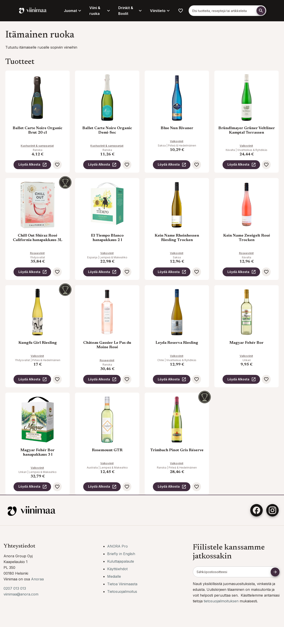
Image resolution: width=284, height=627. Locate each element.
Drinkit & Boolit (130, 11)
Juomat (73, 10)
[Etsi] (260, 10)
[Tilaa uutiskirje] (275, 572)
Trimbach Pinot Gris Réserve (176, 450)
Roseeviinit (37, 253)
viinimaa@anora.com (21, 594)
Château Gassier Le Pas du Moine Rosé (107, 345)
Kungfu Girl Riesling (37, 343)
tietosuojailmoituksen (222, 601)
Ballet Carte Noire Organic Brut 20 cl (37, 130)
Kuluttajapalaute (120, 561)
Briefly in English (121, 554)
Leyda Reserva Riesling (177, 343)
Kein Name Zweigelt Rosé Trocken (246, 238)
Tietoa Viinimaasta (122, 584)
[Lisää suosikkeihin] (57, 164)
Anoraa (37, 579)
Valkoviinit (176, 141)
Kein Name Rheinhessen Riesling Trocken (177, 238)
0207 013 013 (15, 588)
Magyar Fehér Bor (246, 343)
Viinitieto (160, 10)
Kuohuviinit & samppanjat (37, 145)
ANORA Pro (117, 546)
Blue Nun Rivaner (177, 128)
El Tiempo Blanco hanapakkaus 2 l (107, 238)
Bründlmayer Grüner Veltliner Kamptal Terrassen (246, 130)
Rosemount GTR (107, 450)
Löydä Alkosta (32, 164)
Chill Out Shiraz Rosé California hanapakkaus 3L (37, 238)
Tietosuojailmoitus (122, 591)
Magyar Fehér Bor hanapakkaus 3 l (37, 452)
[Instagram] (272, 510)
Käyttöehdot (117, 569)
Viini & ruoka (100, 11)
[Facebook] (256, 510)
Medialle (114, 576)
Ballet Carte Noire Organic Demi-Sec (107, 130)
